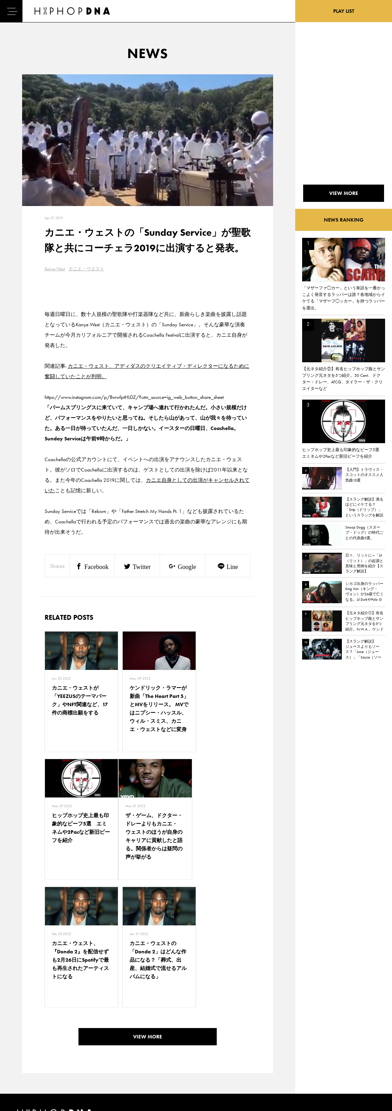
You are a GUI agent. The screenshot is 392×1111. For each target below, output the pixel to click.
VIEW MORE (147, 924)
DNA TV (25, 1032)
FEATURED (28, 1056)
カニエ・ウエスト (86, 269)
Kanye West (55, 269)
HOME (24, 1020)
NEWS (24, 1044)
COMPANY (60, 1044)
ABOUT (25, 1068)
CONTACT (59, 1020)
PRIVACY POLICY (66, 1032)
